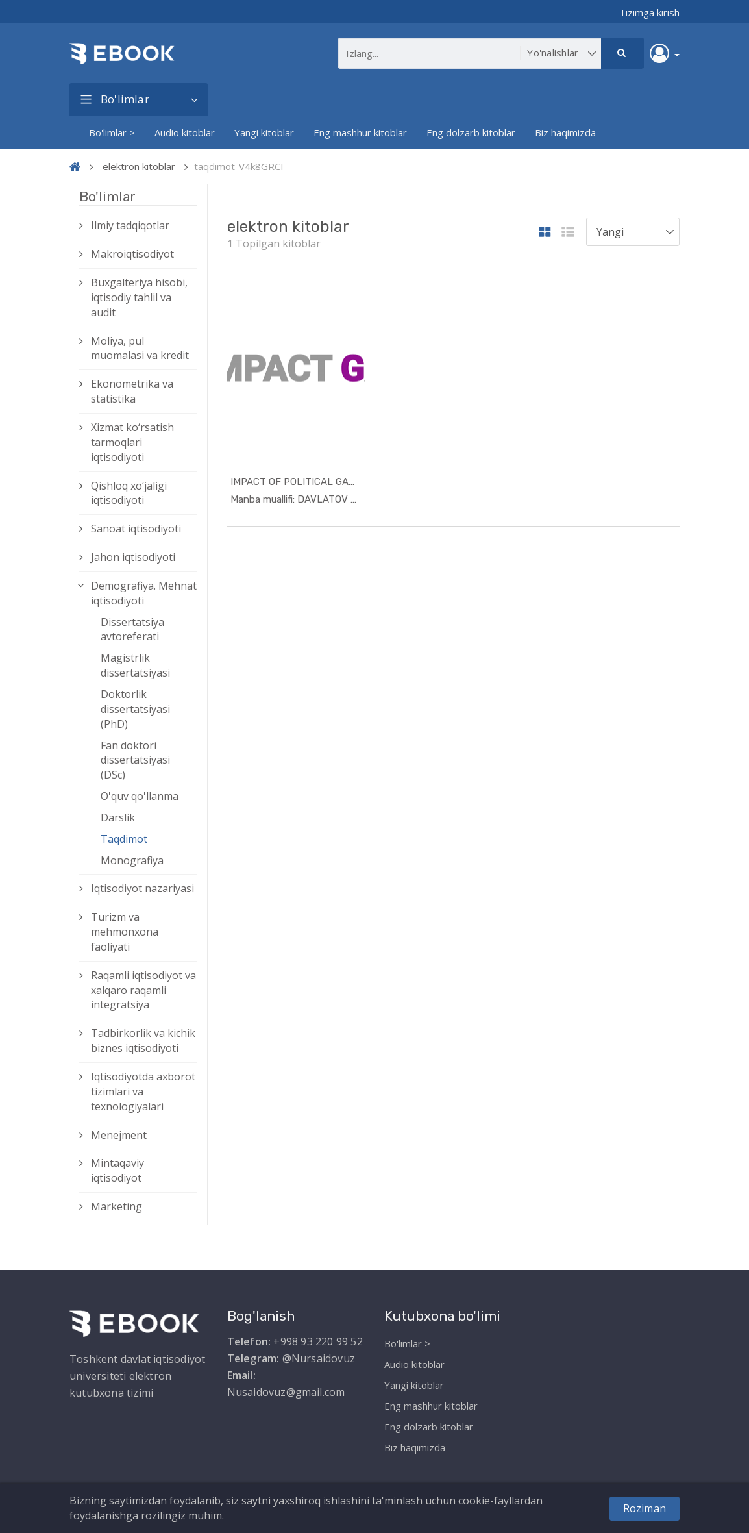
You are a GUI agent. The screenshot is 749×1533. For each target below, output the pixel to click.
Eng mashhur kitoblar (360, 132)
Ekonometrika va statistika (132, 391)
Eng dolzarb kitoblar (470, 132)
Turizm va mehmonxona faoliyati (124, 932)
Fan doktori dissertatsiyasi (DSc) (135, 760)
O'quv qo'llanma (139, 796)
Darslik (118, 817)
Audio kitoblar (184, 132)
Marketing (116, 1206)
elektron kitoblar (139, 166)
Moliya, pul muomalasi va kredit (140, 348)
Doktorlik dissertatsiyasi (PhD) (135, 709)
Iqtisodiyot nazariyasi (142, 888)
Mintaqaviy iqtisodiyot (117, 1170)
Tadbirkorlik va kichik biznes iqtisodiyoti (143, 1040)
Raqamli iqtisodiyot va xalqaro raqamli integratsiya (143, 990)
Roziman (644, 1508)
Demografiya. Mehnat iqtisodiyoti (144, 593)
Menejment (119, 1135)
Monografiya (132, 860)
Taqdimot (124, 839)
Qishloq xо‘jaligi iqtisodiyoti (129, 493)
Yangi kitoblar (264, 132)
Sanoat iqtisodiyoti (136, 528)
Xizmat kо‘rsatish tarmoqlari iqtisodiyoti (132, 442)
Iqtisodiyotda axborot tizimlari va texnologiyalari (143, 1091)
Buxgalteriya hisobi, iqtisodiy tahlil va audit (139, 297)
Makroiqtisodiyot (132, 254)
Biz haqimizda (565, 132)
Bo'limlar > (112, 132)
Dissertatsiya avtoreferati (132, 629)
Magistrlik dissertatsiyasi (135, 665)
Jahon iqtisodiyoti (133, 557)
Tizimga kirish (649, 12)
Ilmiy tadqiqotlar (130, 225)
